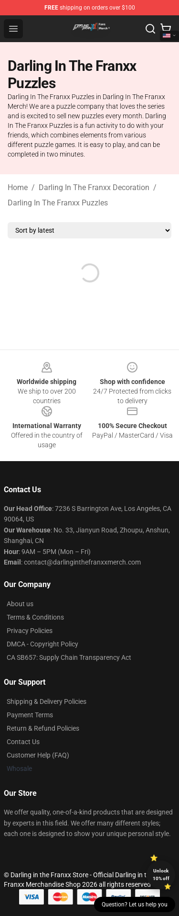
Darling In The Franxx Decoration (94, 187)
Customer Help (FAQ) (38, 755)
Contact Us (23, 742)
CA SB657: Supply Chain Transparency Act (69, 657)
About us (20, 604)
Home (18, 187)
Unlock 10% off (161, 874)
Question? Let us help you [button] (135, 904)
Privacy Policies (30, 630)
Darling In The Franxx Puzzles (58, 202)
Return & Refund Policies (43, 728)
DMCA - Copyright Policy (42, 644)
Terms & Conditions (35, 617)
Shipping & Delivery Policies (46, 701)
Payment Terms (30, 715)
